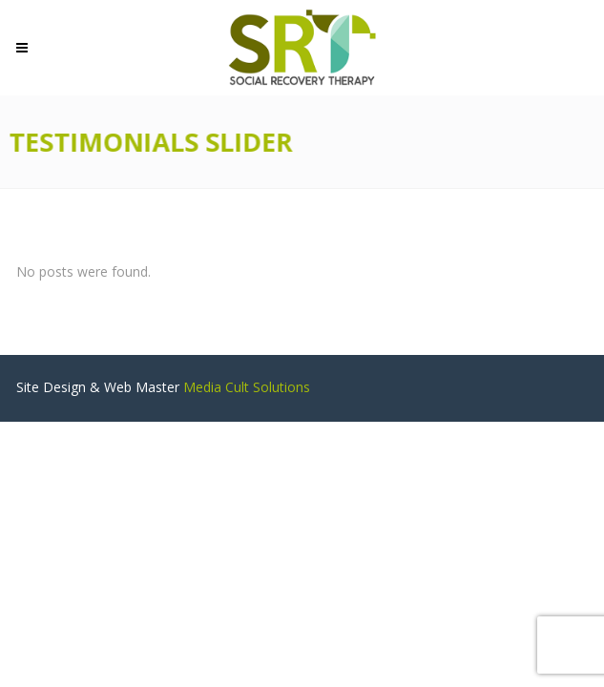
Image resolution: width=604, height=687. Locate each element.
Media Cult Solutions (246, 387)
